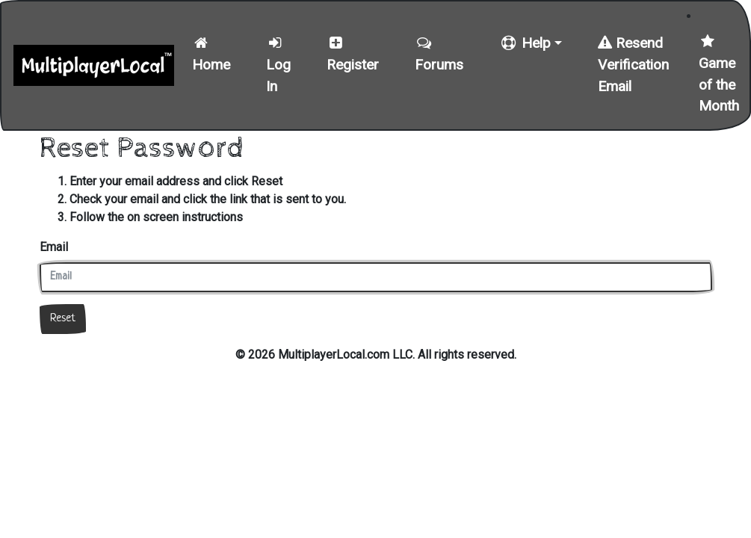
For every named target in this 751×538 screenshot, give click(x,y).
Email (54, 247)
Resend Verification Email (633, 64)
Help (525, 43)
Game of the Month (719, 74)
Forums (439, 54)
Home (211, 54)
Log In (278, 65)
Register (353, 54)
